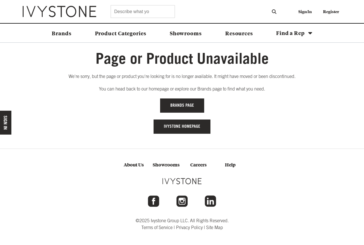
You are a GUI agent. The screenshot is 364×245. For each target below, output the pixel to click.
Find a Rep (290, 32)
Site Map (214, 227)
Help (230, 164)
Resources (239, 33)
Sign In (305, 11)
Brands (61, 33)
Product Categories (120, 33)
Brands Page (182, 105)
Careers (198, 164)
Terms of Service (157, 227)
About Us (134, 164)
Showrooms (186, 33)
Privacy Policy (189, 227)
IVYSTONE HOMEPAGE (182, 126)
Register (331, 11)
